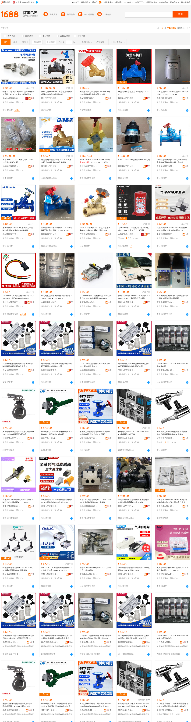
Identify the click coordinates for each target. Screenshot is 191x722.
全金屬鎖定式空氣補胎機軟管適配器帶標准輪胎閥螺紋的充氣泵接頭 (172, 433)
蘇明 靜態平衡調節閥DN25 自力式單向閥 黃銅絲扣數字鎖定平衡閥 (56, 161)
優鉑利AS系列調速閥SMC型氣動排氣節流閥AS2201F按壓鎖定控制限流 (18, 93)
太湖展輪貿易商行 (10, 370)
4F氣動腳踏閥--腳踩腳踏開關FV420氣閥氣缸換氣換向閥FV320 (134, 569)
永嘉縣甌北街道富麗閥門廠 (165, 98)
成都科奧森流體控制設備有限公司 (11, 166)
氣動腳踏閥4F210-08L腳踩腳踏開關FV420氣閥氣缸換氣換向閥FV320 (172, 229)
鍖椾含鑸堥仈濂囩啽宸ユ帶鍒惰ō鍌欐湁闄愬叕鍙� (11, 710)
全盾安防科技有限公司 (127, 234)
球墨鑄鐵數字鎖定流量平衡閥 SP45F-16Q (133, 93)
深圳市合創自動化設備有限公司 (127, 302)
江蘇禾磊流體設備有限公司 (88, 234)
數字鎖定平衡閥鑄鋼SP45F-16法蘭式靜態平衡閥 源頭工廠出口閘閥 (95, 433)
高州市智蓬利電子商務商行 (127, 370)
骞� (31, 642)
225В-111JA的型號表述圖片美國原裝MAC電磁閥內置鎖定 (95, 365)
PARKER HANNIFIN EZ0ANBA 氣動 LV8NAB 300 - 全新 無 (95, 161)
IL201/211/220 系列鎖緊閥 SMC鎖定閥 (134, 159)
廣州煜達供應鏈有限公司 (11, 506)
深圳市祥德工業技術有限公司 (88, 166)
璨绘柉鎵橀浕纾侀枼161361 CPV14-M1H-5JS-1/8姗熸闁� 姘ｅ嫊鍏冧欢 (133, 705)
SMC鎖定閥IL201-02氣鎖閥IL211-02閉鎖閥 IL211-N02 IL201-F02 (172, 93)
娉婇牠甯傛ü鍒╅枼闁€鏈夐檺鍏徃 (88, 710)
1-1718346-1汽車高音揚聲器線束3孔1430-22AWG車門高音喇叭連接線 (18, 297)
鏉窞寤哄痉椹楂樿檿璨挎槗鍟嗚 (50, 642)
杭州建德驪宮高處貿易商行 (50, 370)
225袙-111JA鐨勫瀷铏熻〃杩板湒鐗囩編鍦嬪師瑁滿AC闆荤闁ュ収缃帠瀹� (95, 637)
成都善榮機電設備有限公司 (88, 370)
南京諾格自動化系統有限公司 (88, 574)
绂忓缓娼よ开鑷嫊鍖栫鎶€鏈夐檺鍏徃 (127, 710)
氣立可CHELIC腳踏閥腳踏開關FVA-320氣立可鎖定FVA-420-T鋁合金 (56, 569)
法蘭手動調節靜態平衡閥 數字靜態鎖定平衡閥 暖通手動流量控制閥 (133, 501)
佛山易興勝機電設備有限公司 (88, 506)
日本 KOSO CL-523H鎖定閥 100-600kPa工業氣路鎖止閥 (18, 161)
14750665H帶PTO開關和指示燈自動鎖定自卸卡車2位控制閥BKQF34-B (95, 297)
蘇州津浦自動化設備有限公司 (165, 370)
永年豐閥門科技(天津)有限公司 (88, 98)
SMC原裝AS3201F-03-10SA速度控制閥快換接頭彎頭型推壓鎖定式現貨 (172, 501)
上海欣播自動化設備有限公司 (165, 506)
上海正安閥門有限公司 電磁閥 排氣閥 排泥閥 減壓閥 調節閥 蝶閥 (172, 297)
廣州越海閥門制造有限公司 (127, 166)
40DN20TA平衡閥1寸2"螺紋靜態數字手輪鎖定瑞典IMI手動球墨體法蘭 (95, 229)
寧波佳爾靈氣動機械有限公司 (11, 574)
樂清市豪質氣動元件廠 (127, 574)
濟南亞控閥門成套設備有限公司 (50, 166)
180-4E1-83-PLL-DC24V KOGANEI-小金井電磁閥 (172, 365)
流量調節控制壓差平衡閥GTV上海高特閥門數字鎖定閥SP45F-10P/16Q (56, 229)
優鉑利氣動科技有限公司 (11, 98)
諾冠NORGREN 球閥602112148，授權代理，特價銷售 (95, 569)
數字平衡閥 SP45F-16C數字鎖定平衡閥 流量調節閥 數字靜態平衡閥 (18, 229)
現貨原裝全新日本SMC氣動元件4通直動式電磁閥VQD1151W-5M (172, 569)
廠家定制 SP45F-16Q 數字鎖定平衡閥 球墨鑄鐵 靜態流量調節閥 (56, 93)
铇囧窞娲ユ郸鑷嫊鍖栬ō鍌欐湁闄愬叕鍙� (165, 642)
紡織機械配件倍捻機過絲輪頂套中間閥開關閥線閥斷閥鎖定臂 (56, 365)
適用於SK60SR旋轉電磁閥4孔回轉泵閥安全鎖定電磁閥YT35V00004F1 (18, 501)
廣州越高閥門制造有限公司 (50, 234)
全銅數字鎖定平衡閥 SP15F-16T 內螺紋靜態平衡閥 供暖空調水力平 (95, 93)
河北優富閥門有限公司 (50, 98)
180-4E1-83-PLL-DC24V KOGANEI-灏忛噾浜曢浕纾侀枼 (172, 637)
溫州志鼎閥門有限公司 (165, 166)
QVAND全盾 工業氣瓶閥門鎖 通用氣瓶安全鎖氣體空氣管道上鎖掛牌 (133, 229)
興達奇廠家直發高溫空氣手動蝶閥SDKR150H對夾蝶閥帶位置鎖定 (18, 433)
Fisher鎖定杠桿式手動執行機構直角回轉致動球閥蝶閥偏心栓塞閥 (57, 433)
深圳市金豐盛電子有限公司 (11, 302)
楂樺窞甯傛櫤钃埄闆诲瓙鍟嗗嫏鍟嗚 (127, 642)
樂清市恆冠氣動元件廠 (50, 506)
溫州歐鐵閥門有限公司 (127, 98)
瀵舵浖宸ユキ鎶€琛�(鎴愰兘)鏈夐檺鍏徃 (50, 710)
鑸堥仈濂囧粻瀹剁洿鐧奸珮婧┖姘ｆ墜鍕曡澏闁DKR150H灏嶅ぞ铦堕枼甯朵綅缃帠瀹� (18, 705)
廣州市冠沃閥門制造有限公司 (127, 506)
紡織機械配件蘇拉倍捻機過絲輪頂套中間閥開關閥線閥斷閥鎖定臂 (133, 365)
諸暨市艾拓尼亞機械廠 (165, 438)
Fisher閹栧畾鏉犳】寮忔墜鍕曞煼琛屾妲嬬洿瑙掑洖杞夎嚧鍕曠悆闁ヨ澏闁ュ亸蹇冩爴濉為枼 (57, 705)
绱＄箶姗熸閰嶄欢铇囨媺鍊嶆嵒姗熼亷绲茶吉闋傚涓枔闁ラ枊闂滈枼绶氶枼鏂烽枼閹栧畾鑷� (133, 637)
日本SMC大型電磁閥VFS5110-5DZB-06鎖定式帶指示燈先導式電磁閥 (95, 501)
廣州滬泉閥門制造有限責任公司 (165, 302)
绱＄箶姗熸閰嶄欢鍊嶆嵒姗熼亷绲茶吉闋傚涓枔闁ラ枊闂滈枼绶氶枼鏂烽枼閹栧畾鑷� (56, 637)
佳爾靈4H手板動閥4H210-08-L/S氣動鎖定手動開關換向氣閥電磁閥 (18, 569)
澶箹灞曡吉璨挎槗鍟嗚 (11, 642)
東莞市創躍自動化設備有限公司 (50, 574)
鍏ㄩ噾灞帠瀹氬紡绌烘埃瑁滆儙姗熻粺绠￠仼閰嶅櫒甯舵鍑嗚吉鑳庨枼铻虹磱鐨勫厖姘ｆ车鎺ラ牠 (172, 705)
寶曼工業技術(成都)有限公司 (50, 438)
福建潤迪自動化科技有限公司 (127, 438)
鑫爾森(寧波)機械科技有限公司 (88, 302)
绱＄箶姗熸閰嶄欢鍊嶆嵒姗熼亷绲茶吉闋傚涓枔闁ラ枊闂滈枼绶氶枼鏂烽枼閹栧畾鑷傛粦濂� (18, 637)
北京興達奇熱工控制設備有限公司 (11, 438)
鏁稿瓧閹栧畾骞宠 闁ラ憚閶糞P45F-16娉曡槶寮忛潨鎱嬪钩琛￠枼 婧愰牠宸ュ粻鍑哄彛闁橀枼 (95, 705)
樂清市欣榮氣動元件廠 (165, 234)
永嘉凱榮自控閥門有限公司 (50, 302)
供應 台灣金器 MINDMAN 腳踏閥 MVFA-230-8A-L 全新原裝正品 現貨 (134, 297)
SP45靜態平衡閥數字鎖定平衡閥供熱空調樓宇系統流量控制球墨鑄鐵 (172, 161)
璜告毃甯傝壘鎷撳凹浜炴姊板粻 (165, 710)
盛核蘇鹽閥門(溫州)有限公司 (11, 234)
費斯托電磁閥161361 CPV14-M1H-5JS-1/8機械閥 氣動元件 (133, 433)
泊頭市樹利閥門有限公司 (88, 438)
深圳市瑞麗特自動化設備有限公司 (165, 574)
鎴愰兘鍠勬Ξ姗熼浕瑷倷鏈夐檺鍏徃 (88, 642)
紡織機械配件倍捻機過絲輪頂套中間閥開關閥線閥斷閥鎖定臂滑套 (18, 365)
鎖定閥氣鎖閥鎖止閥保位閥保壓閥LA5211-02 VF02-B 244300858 (56, 297)
